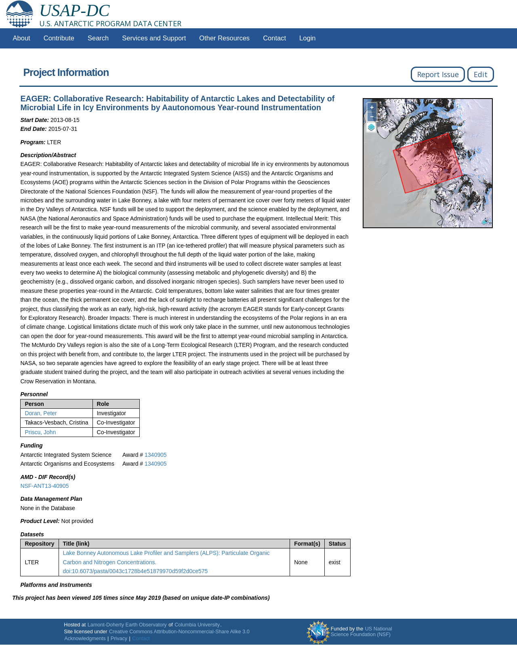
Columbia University (197, 625)
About (21, 38)
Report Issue (438, 74)
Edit (481, 74)
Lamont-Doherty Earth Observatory (127, 625)
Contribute (59, 38)
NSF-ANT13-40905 (44, 486)
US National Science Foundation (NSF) (361, 631)
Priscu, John (40, 432)
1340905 (156, 455)
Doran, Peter (41, 413)
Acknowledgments (84, 638)
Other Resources (224, 38)
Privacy (119, 638)
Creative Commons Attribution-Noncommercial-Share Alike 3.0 (179, 631)
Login (307, 38)
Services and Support (154, 38)
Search (98, 38)
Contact (274, 38)
